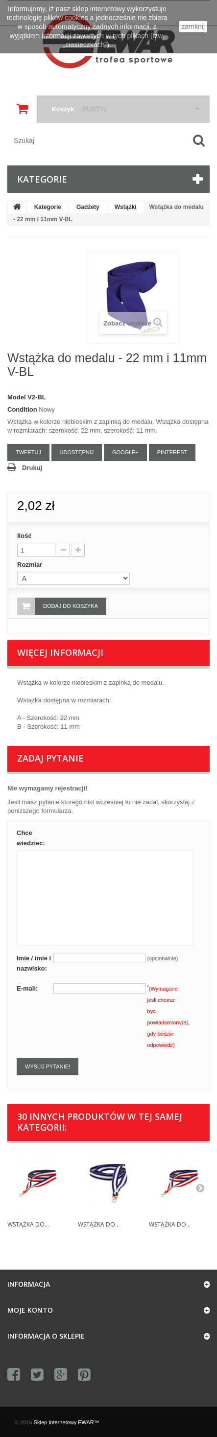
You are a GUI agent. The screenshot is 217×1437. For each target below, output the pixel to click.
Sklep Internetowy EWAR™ (66, 1422)
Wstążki (126, 207)
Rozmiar (30, 564)
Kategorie (47, 207)
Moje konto (30, 1310)
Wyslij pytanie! (47, 1066)
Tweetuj (28, 452)
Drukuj (32, 467)
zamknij (193, 26)
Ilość (24, 535)
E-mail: (27, 988)
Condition (22, 409)
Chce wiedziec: (31, 838)
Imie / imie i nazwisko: (34, 963)
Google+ (125, 452)
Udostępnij (77, 452)
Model (16, 397)
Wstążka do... (28, 1224)
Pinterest (172, 452)
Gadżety (87, 207)
